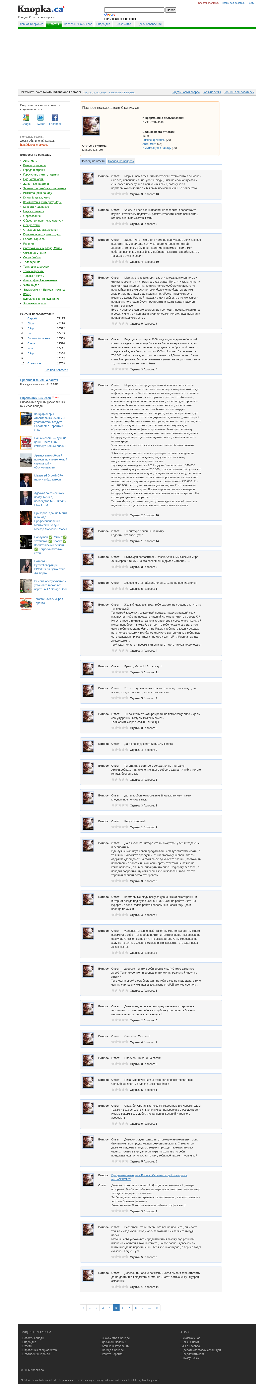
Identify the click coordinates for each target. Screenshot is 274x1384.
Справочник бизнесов (78, 24)
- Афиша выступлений (114, 1346)
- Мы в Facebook (190, 1346)
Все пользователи (56, 370)
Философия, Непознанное (40, 280)
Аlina (30, 323)
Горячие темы (212, 92)
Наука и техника (33, 211)
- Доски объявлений (113, 1342)
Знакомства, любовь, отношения (44, 188)
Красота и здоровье (36, 206)
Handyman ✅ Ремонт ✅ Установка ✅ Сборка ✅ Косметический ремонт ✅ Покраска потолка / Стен (50, 545)
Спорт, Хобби (32, 257)
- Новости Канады (32, 1338)
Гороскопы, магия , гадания (41, 174)
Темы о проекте (33, 271)
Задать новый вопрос (186, 92)
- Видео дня (28, 1342)
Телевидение (32, 262)
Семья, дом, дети (34, 252)
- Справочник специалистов (39, 1350)
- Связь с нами (189, 1342)
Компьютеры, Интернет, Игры (42, 202)
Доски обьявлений (149, 24)
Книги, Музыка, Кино (36, 197)
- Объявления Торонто (35, 1354)
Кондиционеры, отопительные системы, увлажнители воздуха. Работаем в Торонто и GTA (49, 422)
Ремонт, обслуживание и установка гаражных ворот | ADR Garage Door (50, 585)
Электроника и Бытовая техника (44, 289)
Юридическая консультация (41, 298)
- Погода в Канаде (112, 1350)
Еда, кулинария (33, 179)
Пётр (30, 328)
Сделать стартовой (208, 3)
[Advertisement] (137, 59)
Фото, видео (31, 285)
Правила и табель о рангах (39, 380)
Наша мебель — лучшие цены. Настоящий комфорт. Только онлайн (50, 442)
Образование (32, 216)
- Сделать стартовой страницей (200, 1350)
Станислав (34, 363)
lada (30, 348)
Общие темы (31, 225)
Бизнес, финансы (34, 165)
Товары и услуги (34, 275)
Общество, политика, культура (43, 220)
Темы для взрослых (36, 266)
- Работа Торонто (111, 1354)
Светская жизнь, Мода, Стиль (42, 248)
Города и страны (34, 169)
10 (149, 1307)
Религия (28, 243)
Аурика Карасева (38, 338)
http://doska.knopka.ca (34, 144)
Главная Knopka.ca (31, 24)
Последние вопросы (121, 161)
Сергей (32, 318)
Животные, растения (36, 183)
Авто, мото (30, 160)
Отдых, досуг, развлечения (40, 229)
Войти (251, 3)
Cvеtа (31, 343)
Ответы (53, 24)
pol (29, 333)
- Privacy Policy (189, 1358)
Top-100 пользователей (239, 92)
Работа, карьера (34, 239)
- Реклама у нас (190, 1338)
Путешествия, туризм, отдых (42, 234)
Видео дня (103, 24)
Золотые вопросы (34, 303)
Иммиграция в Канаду (37, 193)
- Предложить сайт (192, 1354)
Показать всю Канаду (95, 92)
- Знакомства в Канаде (115, 1338)
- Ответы (26, 1346)
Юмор (27, 294)
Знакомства (123, 24)
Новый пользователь (233, 3)
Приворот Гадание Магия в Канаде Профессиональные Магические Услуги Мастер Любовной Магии (50, 521)
